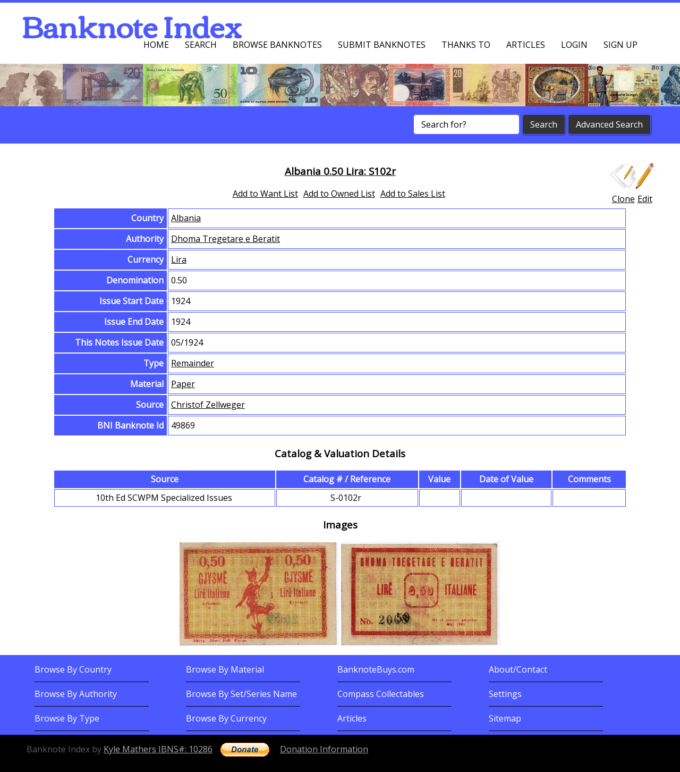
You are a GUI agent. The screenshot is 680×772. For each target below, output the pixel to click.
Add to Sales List (412, 193)
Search (201, 45)
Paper (183, 384)
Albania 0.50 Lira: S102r (340, 171)
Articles (525, 45)
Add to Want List (265, 193)
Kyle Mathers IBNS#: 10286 (158, 749)
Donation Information (324, 749)
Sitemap (505, 718)
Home (156, 45)
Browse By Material (225, 669)
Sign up (621, 45)
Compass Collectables (380, 694)
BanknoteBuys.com (375, 669)
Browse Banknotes (277, 45)
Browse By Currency (226, 718)
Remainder (192, 363)
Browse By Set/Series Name (241, 694)
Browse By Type (67, 718)
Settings (505, 694)
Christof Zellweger (208, 404)
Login (574, 45)
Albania (186, 218)
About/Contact (518, 669)
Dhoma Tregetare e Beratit (225, 239)
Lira (178, 259)
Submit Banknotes (382, 45)
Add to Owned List (339, 193)
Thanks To (465, 45)
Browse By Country (73, 669)
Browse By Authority (76, 694)
